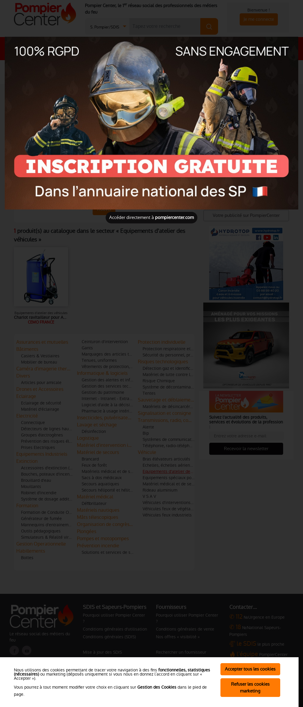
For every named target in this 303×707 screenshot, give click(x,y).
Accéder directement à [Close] (151, 217)
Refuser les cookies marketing (250, 687)
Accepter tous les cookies (250, 669)
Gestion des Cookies (156, 687)
